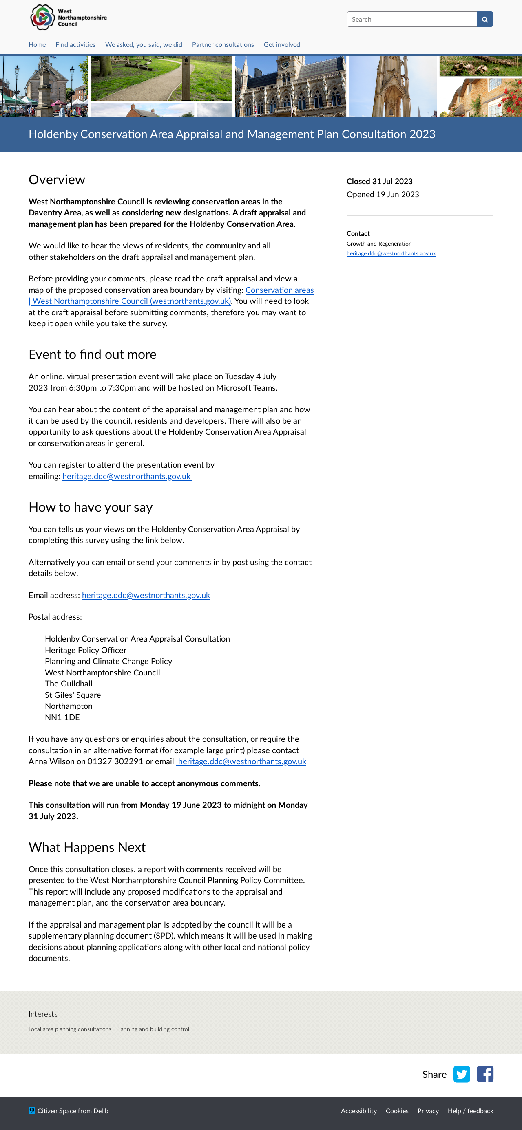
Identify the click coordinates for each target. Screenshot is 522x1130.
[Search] (485, 19)
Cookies (397, 1111)
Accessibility (359, 1111)
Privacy (428, 1111)
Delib (100, 1111)
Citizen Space (57, 1111)
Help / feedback (470, 1111)
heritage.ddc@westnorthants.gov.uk (146, 595)
